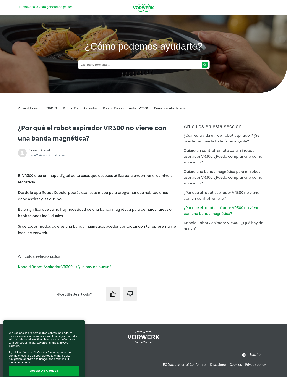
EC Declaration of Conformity (185, 365)
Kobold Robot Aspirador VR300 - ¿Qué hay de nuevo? (64, 266)
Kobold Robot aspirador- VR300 (125, 108)
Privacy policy (255, 365)
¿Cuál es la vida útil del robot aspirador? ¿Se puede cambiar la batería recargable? (221, 138)
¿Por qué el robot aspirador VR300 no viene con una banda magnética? (221, 210)
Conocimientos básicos (170, 108)
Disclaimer (218, 365)
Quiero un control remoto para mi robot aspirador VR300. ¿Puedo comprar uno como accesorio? (223, 156)
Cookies (236, 365)
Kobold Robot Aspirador (80, 108)
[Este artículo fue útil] (113, 294)
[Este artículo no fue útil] (130, 294)
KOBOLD (51, 108)
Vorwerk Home (28, 108)
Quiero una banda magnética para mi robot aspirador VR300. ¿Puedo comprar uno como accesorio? (223, 177)
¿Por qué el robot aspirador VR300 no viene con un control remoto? (221, 195)
